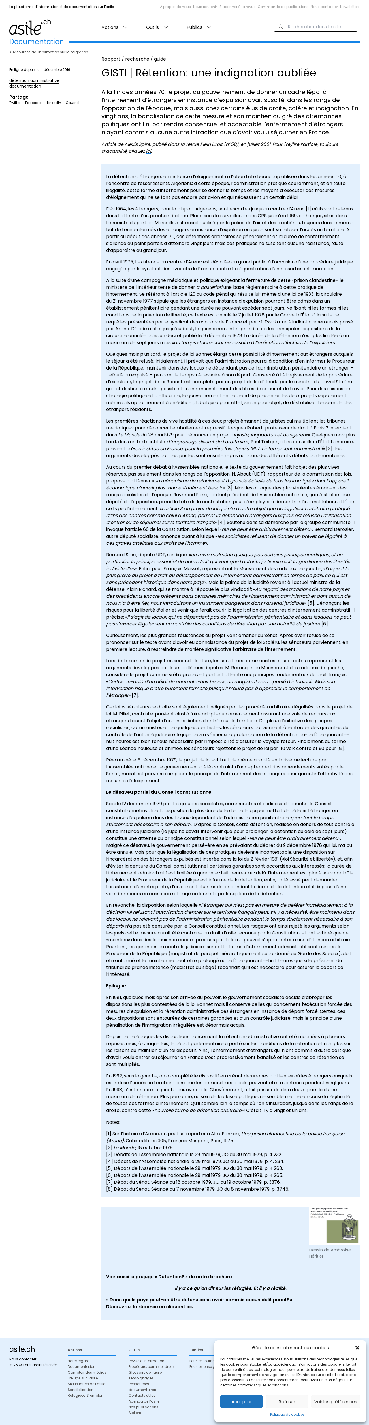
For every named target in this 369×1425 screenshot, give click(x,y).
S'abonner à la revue (237, 6)
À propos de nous (175, 6)
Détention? (171, 1276)
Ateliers (135, 1412)
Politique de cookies (287, 1414)
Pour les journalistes (206, 1360)
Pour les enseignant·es (208, 1366)
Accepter (241, 1401)
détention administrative (34, 80)
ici (148, 151)
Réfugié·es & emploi (85, 1395)
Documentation (81, 1366)
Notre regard (79, 1360)
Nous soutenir (205, 6)
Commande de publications (283, 6)
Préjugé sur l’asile (83, 1378)
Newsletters (350, 6)
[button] (357, 1348)
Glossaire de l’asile (145, 1372)
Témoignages (141, 1378)
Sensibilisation (80, 1389)
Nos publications (143, 1407)
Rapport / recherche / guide (133, 59)
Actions (109, 27)
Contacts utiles (142, 1395)
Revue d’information (146, 1360)
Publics (194, 27)
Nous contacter (324, 6)
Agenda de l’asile (144, 1401)
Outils (152, 27)
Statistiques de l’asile (86, 1383)
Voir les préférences (335, 1401)
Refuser (287, 1401)
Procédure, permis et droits (152, 1366)
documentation (25, 86)
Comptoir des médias (87, 1372)
